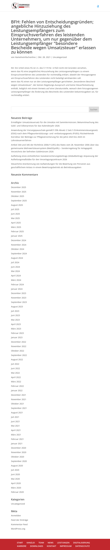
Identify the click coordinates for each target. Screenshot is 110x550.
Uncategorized (60, 57)
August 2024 (17, 258)
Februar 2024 (17, 284)
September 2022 (19, 355)
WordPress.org (18, 528)
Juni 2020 (15, 474)
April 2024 (16, 275)
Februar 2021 (17, 439)
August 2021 (17, 412)
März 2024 (16, 280)
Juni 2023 (15, 315)
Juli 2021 (15, 417)
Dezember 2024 (18, 240)
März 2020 (16, 487)
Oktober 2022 (17, 350)
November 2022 (18, 346)
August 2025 (17, 205)
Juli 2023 (15, 311)
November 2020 (18, 452)
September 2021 (19, 408)
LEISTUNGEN (63, 542)
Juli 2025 (15, 209)
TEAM (41, 542)
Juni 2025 (15, 213)
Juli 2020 (15, 470)
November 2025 (18, 191)
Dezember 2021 (18, 395)
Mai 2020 (15, 478)
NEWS (50, 542)
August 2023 (17, 306)
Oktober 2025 (17, 196)
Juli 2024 (15, 262)
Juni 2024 (15, 266)
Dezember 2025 (18, 187)
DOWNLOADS (36, 546)
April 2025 (16, 222)
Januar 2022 (16, 390)
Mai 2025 (15, 218)
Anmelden (16, 515)
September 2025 (19, 200)
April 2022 (16, 377)
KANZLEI (31, 542)
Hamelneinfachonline (25, 57)
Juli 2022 (15, 364)
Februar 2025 (17, 231)
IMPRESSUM (66, 546)
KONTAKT (51, 546)
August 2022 (17, 359)
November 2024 (18, 244)
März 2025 (16, 227)
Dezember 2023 (18, 293)
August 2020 (17, 465)
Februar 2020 (17, 492)
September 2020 (19, 461)
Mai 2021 (15, 425)
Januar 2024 (16, 289)
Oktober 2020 (17, 456)
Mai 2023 (15, 319)
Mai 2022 (15, 372)
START (20, 542)
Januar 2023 (16, 337)
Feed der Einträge (19, 520)
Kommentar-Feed (19, 524)
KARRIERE (21, 546)
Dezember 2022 (18, 341)
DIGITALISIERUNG (81, 542)
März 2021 (16, 434)
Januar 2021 (16, 443)
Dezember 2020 (18, 447)
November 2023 (18, 297)
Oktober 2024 (17, 249)
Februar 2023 (17, 333)
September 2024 (19, 253)
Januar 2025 (16, 235)
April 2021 (16, 430)
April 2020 (16, 483)
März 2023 (16, 328)
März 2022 (16, 381)
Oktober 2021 (17, 403)
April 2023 (16, 324)
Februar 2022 (17, 386)
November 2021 (18, 399)
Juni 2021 (15, 421)
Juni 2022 (15, 368)
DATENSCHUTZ (82, 546)
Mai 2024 (15, 271)
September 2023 (19, 302)
